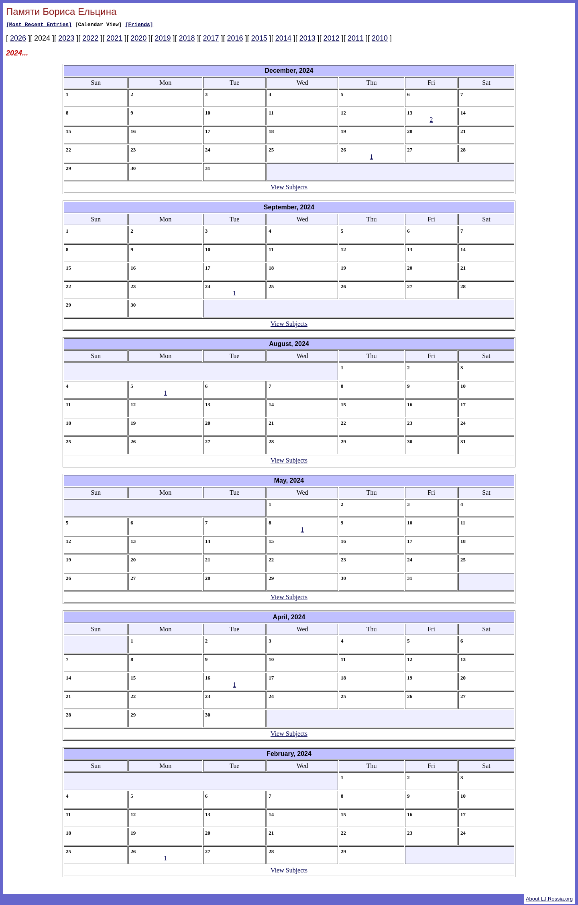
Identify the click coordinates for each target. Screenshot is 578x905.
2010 (380, 39)
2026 (18, 39)
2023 (66, 39)
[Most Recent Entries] (39, 25)
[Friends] (139, 25)
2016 (235, 39)
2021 (114, 39)
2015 (259, 39)
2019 (163, 39)
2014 (283, 39)
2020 (138, 39)
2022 (90, 39)
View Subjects (289, 188)
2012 (332, 39)
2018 (187, 39)
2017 (211, 39)
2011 (356, 39)
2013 (307, 39)
